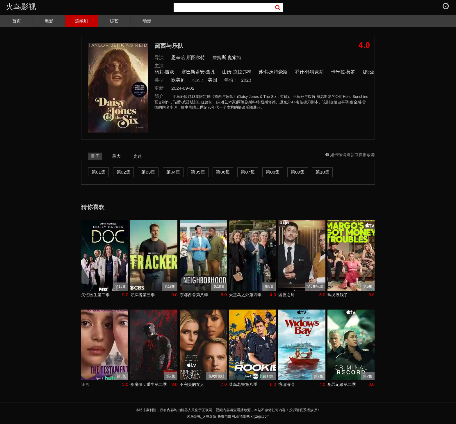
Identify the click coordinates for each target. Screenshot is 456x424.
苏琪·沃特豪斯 (273, 71)
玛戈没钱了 (337, 294)
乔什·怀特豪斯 (309, 71)
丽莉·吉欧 (164, 71)
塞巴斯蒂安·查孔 (198, 71)
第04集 (173, 171)
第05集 (198, 171)
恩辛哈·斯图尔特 (188, 57)
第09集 (298, 171)
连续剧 (81, 20)
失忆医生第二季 (95, 294)
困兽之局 (286, 294)
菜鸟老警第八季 (243, 384)
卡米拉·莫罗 (343, 71)
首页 (16, 20)
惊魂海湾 (286, 384)
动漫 (146, 20)
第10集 (322, 171)
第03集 (148, 171)
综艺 (114, 20)
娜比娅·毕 (372, 71)
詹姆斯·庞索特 (226, 57)
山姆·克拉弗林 (236, 71)
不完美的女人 (192, 384)
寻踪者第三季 (142, 294)
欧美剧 (178, 79)
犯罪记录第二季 (341, 384)
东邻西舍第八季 (194, 294)
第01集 (98, 171)
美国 (212, 79)
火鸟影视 (21, 6)
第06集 (223, 171)
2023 (246, 79)
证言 (85, 384)
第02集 (123, 171)
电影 (49, 20)
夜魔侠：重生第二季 (148, 384)
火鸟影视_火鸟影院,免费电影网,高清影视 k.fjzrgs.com (228, 416)
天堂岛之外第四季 (245, 294)
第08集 (273, 171)
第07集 (248, 171)
